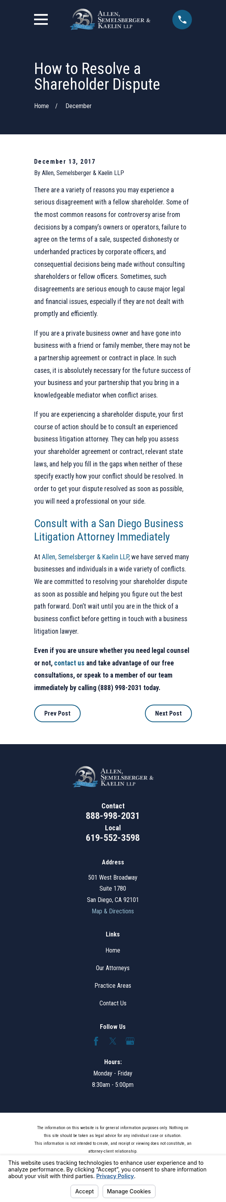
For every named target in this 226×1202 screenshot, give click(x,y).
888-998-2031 (113, 815)
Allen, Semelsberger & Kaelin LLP (85, 557)
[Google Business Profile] (130, 1041)
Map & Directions (113, 911)
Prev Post (57, 713)
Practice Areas (112, 985)
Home (112, 950)
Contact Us (113, 1003)
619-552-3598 (113, 837)
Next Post (168, 713)
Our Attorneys (113, 968)
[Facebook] (96, 1041)
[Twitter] (112, 1041)
